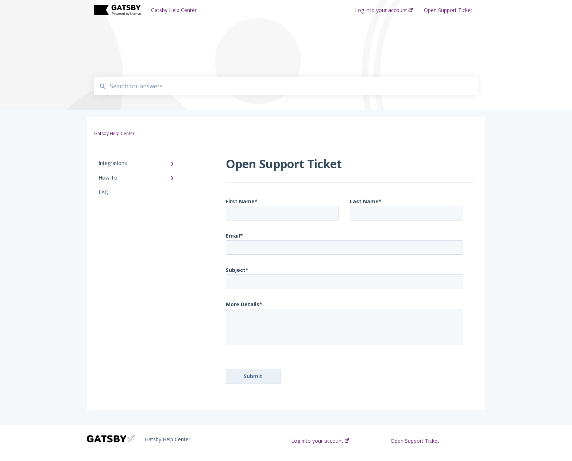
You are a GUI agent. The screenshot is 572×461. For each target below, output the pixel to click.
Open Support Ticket (415, 441)
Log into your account (320, 441)
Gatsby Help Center (174, 10)
